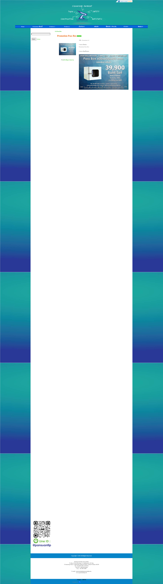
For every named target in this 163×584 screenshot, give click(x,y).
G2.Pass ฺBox (58, 31)
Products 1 (52, 26)
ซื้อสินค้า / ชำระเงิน (111, 26)
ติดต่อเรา (140, 26)
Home (22, 26)
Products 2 (67, 26)
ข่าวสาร (126, 26)
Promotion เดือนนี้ (37, 26)
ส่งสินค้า (96, 26)
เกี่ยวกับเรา (82, 26)
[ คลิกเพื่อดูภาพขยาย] (67, 60)
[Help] (38, 39)
